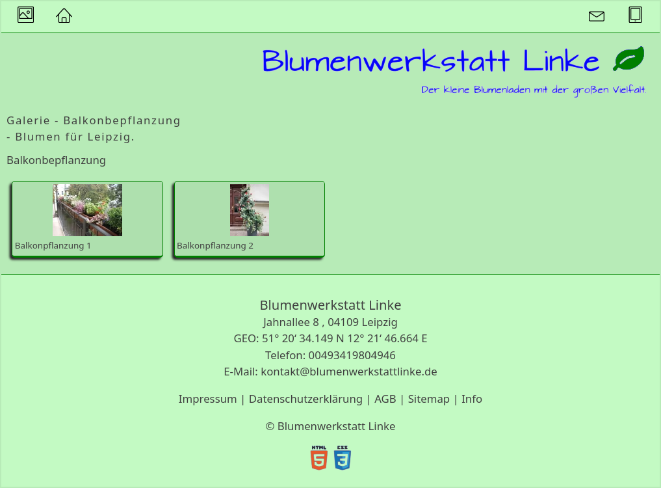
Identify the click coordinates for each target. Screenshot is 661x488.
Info (471, 398)
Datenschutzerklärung (306, 398)
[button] (63, 17)
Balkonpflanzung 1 (68, 217)
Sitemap (429, 398)
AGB (385, 398)
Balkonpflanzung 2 (223, 217)
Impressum (208, 398)
